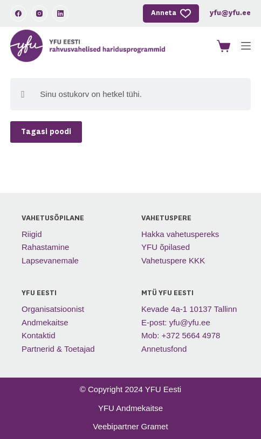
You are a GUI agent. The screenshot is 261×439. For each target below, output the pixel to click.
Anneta (171, 13)
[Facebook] (18, 13)
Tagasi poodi (46, 132)
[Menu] (246, 46)
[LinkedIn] (60, 13)
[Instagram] (39, 13)
